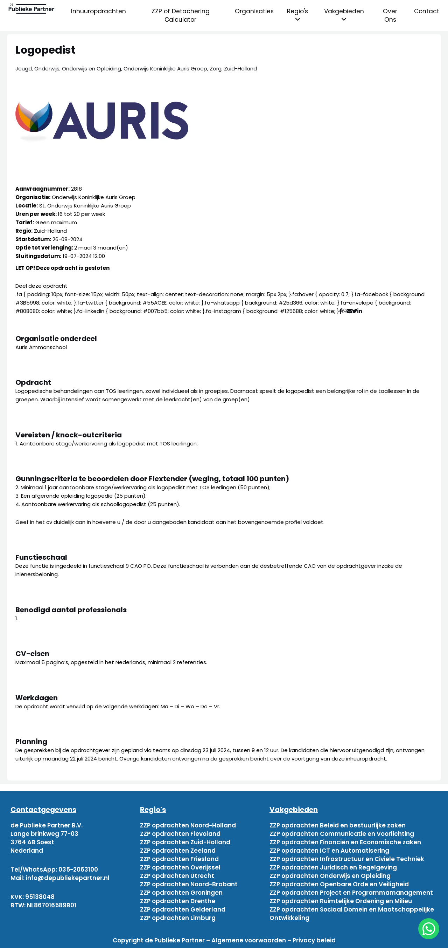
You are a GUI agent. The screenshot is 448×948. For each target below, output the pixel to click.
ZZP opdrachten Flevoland (180, 834)
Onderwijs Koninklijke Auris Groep (165, 68)
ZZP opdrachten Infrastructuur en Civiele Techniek (347, 859)
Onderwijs (46, 68)
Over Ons (390, 15)
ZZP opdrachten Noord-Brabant (189, 884)
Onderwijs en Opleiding (91, 68)
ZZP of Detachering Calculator (181, 15)
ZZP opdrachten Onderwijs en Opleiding (330, 876)
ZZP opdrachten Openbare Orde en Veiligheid (339, 884)
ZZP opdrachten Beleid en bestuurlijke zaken (338, 825)
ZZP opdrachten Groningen (181, 892)
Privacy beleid (314, 940)
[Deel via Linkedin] (361, 311)
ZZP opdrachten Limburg (178, 918)
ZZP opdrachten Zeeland (178, 850)
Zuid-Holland (240, 68)
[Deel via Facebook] (340, 311)
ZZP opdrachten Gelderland (182, 909)
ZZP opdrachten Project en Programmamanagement (351, 892)
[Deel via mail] (349, 311)
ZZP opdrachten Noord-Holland (188, 825)
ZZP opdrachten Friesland (179, 859)
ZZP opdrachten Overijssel (180, 867)
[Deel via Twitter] (354, 311)
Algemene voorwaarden (248, 940)
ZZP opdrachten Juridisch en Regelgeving (333, 867)
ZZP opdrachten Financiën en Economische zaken (345, 842)
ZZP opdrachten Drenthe (177, 901)
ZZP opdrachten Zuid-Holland (185, 842)
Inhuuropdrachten (98, 11)
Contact (426, 11)
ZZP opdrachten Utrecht (177, 876)
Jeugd (23, 68)
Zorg (216, 68)
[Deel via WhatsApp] (344, 311)
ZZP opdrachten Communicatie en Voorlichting (342, 834)
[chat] (428, 928)
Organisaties (254, 11)
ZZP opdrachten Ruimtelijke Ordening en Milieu (341, 901)
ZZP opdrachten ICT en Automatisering (329, 850)
